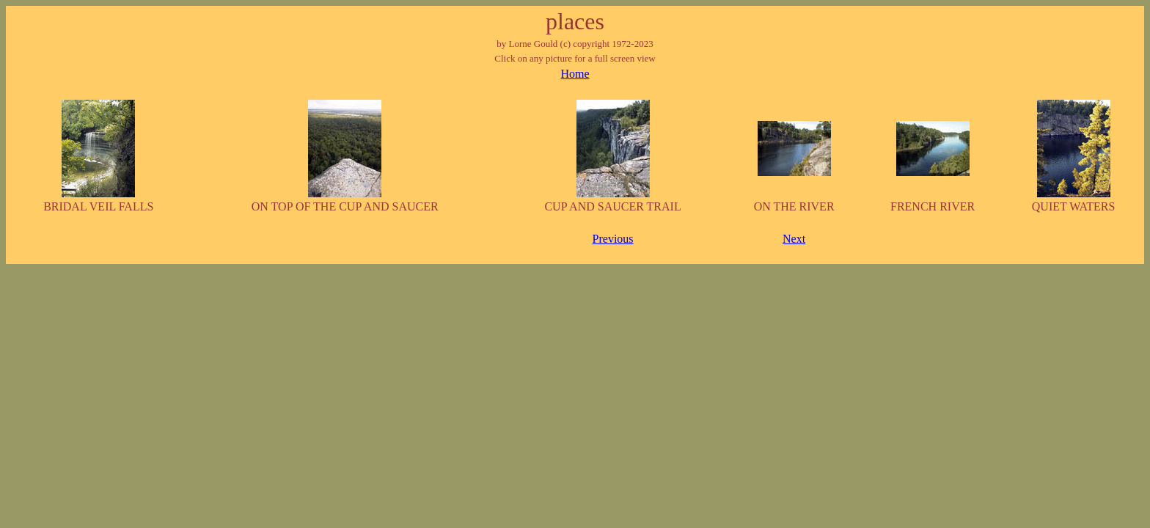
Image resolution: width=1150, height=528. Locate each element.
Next (794, 238)
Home (574, 73)
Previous (613, 238)
